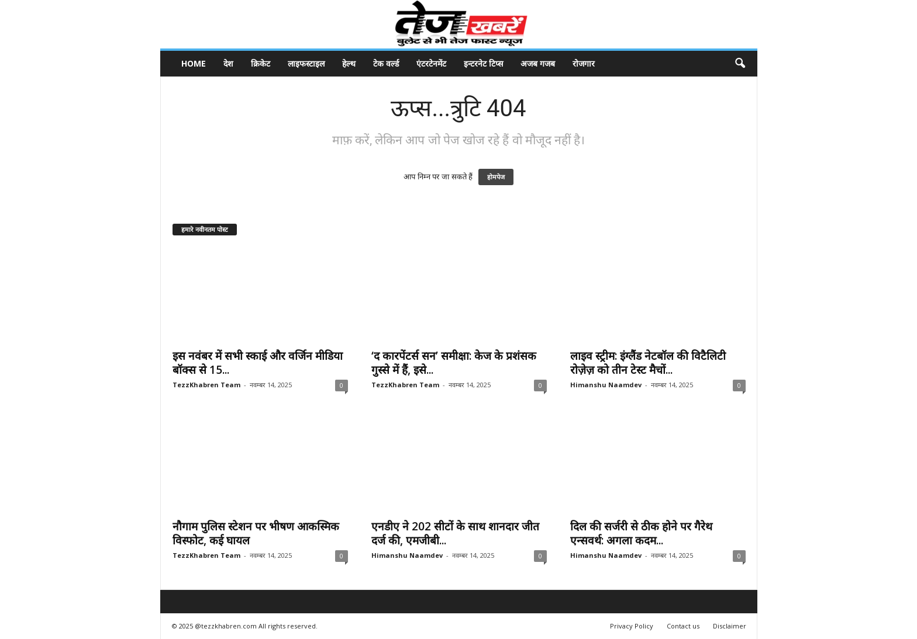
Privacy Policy (631, 625)
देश (228, 63)
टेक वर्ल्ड (386, 63)
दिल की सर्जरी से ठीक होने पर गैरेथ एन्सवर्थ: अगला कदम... (641, 533)
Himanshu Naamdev (606, 384)
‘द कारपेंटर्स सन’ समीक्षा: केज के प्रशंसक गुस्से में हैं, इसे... (453, 362)
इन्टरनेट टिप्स (483, 63)
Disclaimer (729, 625)
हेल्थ (349, 63)
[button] (740, 64)
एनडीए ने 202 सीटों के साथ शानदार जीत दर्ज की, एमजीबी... (455, 533)
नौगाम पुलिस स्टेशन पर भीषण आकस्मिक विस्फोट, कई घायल (256, 533)
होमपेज (496, 176)
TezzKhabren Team (206, 384)
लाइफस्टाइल (306, 63)
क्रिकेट (260, 63)
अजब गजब (537, 63)
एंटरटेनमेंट (431, 63)
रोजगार (584, 63)
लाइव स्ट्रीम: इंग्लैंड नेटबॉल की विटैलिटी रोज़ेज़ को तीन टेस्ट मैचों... (648, 362)
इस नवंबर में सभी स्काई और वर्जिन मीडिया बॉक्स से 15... (258, 362)
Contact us (683, 625)
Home (193, 63)
